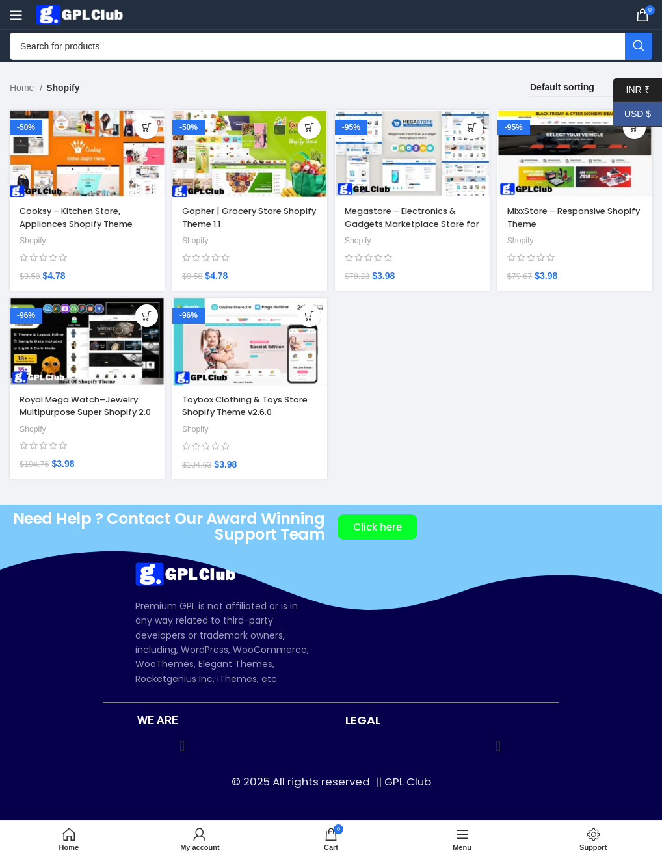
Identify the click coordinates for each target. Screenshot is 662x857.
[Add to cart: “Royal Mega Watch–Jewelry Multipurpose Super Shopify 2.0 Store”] (142, 319)
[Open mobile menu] (16, 15)
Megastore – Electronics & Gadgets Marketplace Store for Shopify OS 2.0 (409, 221)
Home (23, 88)
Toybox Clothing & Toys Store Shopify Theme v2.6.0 (247, 406)
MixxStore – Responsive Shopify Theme (565, 215)
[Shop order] (590, 88)
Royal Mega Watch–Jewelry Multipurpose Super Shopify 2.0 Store (85, 412)
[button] (182, 747)
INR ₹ (631, 90)
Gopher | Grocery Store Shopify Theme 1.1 (239, 215)
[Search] (331, 46)
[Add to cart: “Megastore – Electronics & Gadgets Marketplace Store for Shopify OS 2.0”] (470, 127)
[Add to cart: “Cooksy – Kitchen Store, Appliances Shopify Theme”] (142, 127)
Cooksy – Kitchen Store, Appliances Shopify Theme (83, 215)
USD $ (632, 114)
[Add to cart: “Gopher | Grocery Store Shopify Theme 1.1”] (306, 127)
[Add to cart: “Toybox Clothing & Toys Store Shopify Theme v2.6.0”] (306, 319)
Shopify (34, 238)
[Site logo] (81, 13)
